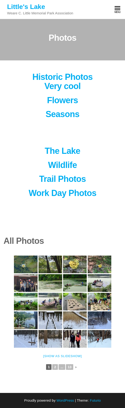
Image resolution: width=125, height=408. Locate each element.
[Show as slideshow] (62, 356)
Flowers (62, 100)
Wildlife (62, 165)
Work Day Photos (62, 193)
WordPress (65, 400)
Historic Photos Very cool (62, 81)
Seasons (62, 114)
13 (70, 367)
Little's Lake (26, 6)
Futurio (95, 400)
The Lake (62, 151)
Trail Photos (62, 179)
